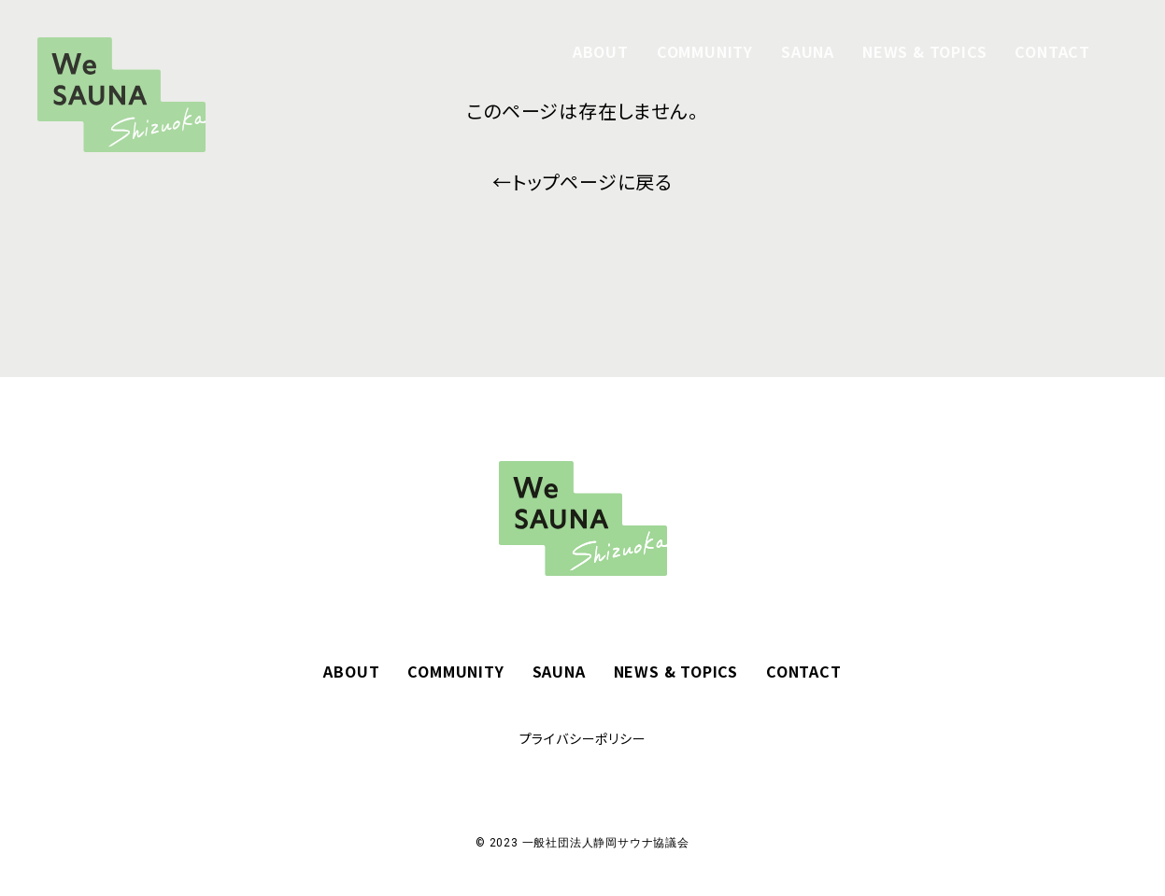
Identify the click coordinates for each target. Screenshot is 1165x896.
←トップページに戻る (582, 181)
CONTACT (1052, 51)
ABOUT (601, 51)
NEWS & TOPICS (924, 51)
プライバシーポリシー (582, 738)
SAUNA (807, 51)
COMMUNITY (705, 51)
